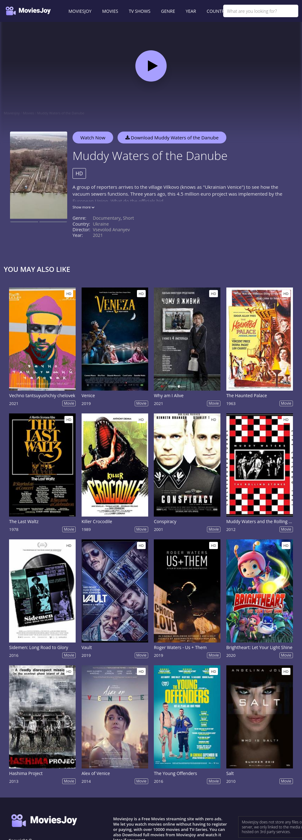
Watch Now (92, 137)
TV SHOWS (139, 11)
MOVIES (110, 11)
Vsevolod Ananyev (111, 229)
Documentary (107, 218)
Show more (83, 207)
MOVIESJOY (80, 11)
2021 (98, 235)
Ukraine (101, 224)
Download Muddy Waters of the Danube (172, 137)
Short (128, 218)
